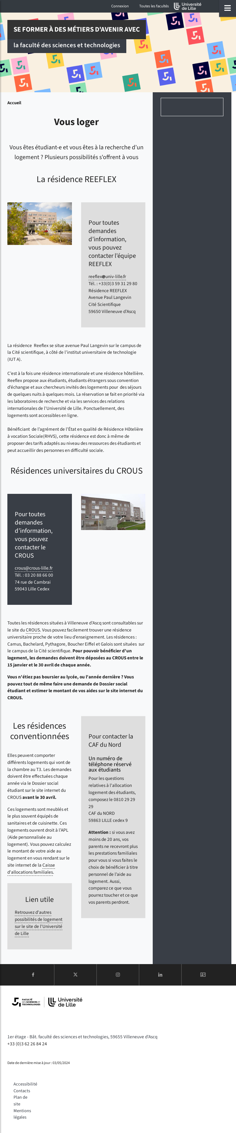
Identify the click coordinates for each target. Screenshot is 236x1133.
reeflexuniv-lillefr (107, 276)
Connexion (120, 6)
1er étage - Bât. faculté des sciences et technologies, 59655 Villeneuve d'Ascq (82, 1036)
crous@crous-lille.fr (34, 568)
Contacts (22, 1091)
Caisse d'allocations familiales (31, 869)
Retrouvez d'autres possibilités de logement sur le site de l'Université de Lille (38, 923)
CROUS (33, 630)
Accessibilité (25, 1084)
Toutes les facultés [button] (154, 6)
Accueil (14, 103)
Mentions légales (22, 1114)
